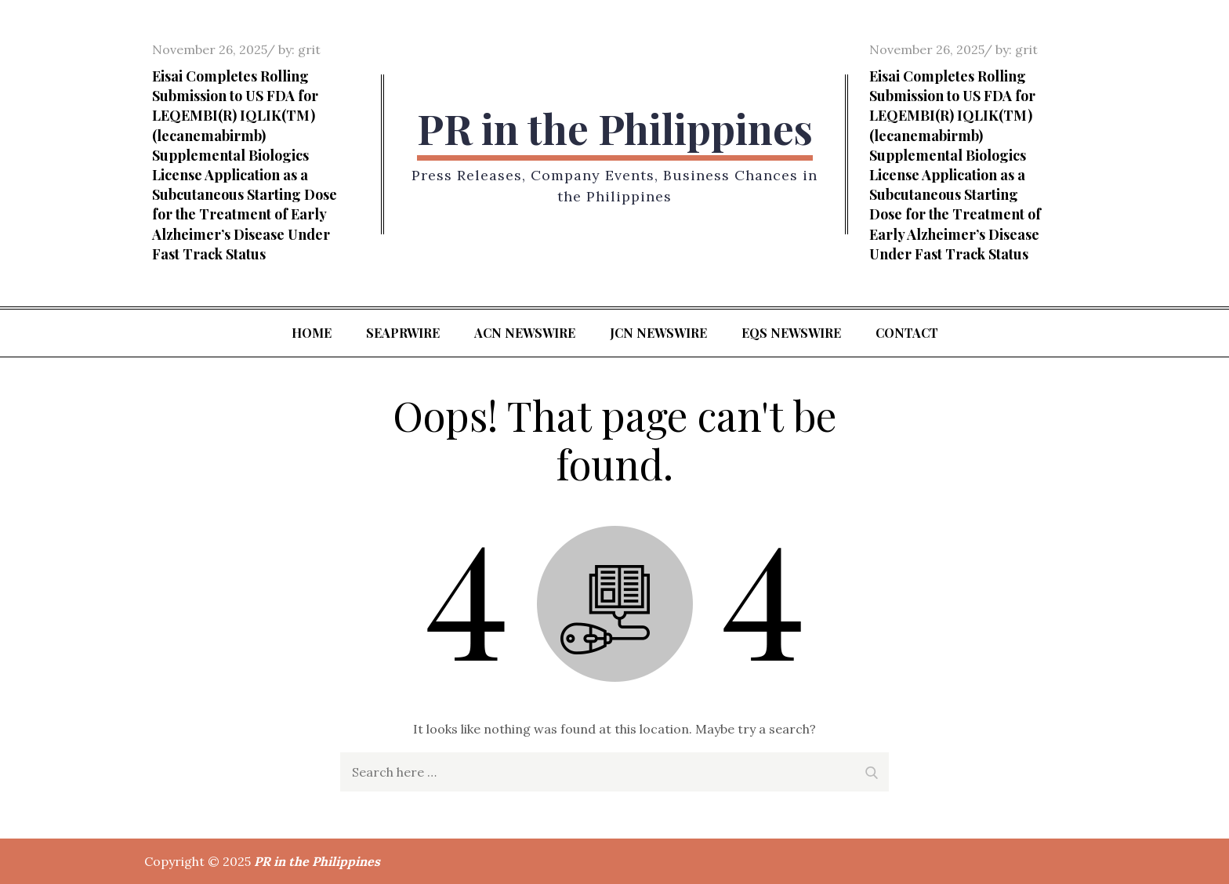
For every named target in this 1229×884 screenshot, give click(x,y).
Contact (907, 332)
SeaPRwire (403, 332)
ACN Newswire (524, 332)
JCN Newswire (658, 332)
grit (309, 49)
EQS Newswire (791, 332)
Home (312, 332)
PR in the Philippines (615, 128)
